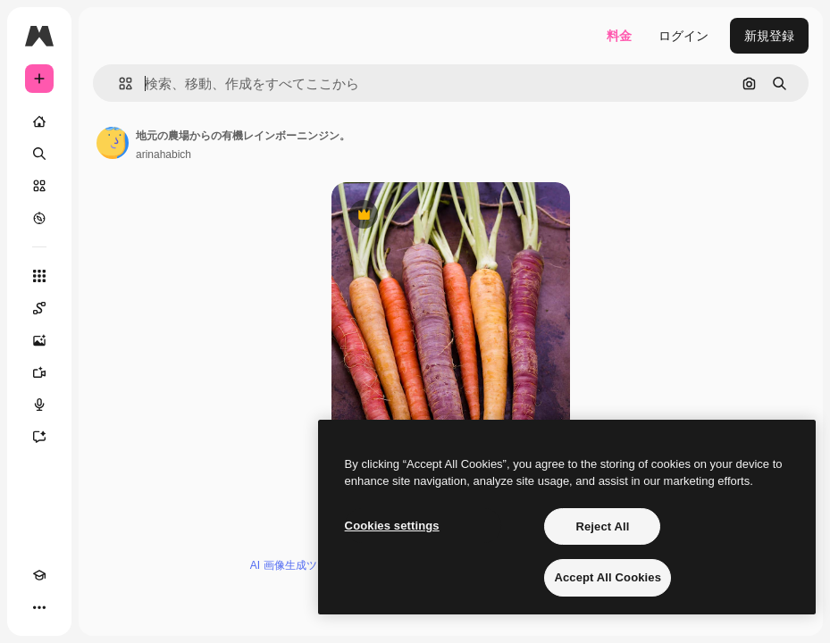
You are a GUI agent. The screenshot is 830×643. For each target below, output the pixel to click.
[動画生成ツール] (39, 372)
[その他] (39, 607)
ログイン (683, 36)
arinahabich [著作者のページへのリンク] (163, 154)
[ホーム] (39, 121)
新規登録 (769, 36)
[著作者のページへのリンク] (112, 143)
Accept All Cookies (607, 577)
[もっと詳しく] (39, 218)
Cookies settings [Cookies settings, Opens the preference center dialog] (392, 525)
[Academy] (39, 575)
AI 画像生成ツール (294, 565)
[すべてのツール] (39, 276)
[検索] (39, 153)
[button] (118, 83)
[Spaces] (39, 308)
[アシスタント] (39, 436)
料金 (619, 36)
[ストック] (39, 185)
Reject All (602, 526)
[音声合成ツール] (39, 404)
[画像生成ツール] (39, 340)
